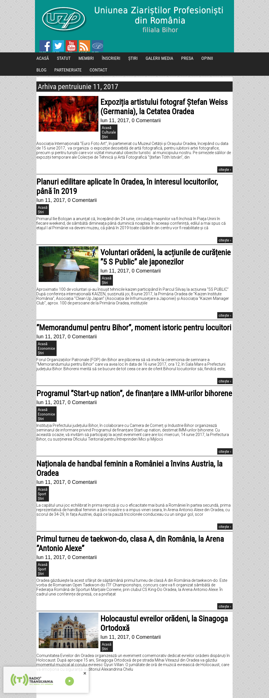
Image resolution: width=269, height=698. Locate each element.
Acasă (106, 127)
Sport (42, 494)
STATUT (64, 58)
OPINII (207, 58)
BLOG (41, 70)
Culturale (109, 132)
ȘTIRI (133, 58)
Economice (46, 348)
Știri (105, 136)
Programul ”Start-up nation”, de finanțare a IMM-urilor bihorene (134, 393)
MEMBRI (86, 58)
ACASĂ (42, 58)
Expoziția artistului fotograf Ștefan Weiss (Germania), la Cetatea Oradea (164, 106)
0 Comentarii (146, 120)
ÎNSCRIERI (111, 58)
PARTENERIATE (68, 70)
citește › (225, 169)
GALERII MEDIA (159, 58)
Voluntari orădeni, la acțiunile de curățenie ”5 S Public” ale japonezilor (165, 257)
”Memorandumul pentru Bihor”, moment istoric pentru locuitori (133, 327)
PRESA (187, 58)
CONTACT (98, 70)
